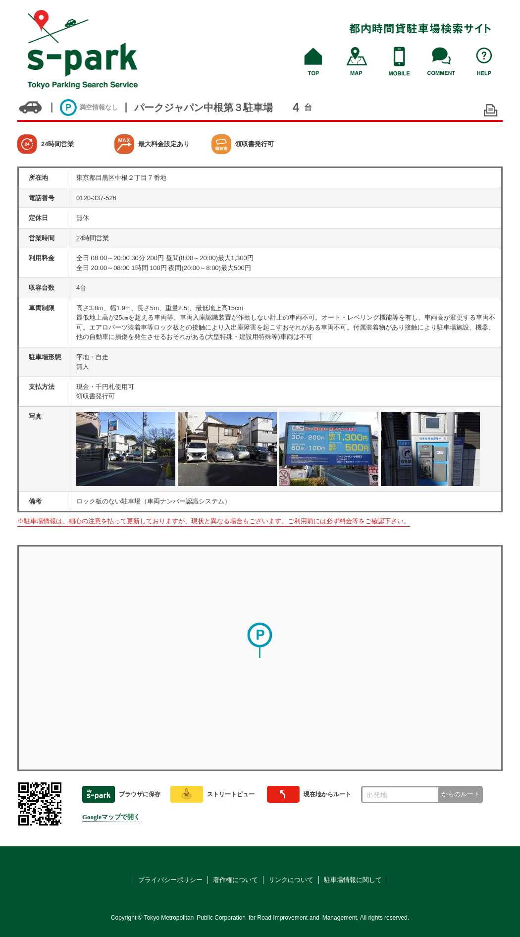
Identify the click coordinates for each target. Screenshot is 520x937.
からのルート (460, 794)
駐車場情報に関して (353, 879)
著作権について (235, 879)
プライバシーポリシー (170, 879)
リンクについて (290, 879)
